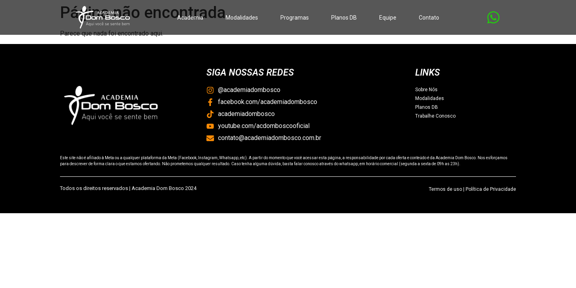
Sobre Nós (426, 89)
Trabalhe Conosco (435, 116)
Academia (190, 17)
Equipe (387, 17)
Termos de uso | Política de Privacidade (472, 189)
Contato (429, 17)
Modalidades (242, 17)
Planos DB (344, 17)
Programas (294, 17)
